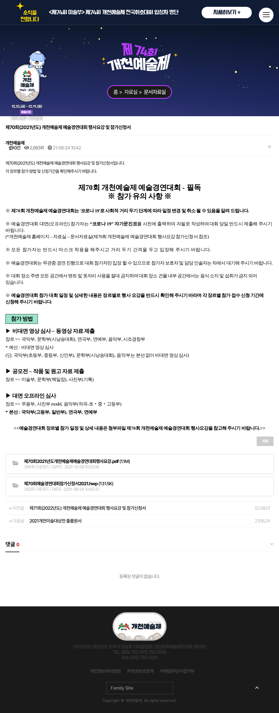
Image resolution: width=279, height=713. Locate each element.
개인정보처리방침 (105, 671)
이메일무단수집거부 (177, 671)
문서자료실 (155, 92)
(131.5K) (68, 483)
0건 (14, 147)
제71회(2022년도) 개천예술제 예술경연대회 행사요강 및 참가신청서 (87, 508)
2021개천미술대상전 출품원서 (55, 521)
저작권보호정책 (140, 671)
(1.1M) (77, 461)
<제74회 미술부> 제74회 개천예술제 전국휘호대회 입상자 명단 (150, 12)
